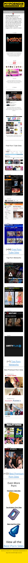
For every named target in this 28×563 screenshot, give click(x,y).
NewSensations (10, 374)
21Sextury (9, 311)
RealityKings (9, 423)
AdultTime (9, 262)
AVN (15, 60)
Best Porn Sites (14, 546)
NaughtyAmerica (10, 398)
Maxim (15, 87)
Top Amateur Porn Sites (14, 507)
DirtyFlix (8, 335)
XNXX (8, 223)
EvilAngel (9, 447)
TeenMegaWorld (10, 286)
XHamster (9, 198)
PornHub (9, 174)
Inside (15, 32)
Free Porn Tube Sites (13, 491)
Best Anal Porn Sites (13, 524)
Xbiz (15, 115)
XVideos (8, 150)
